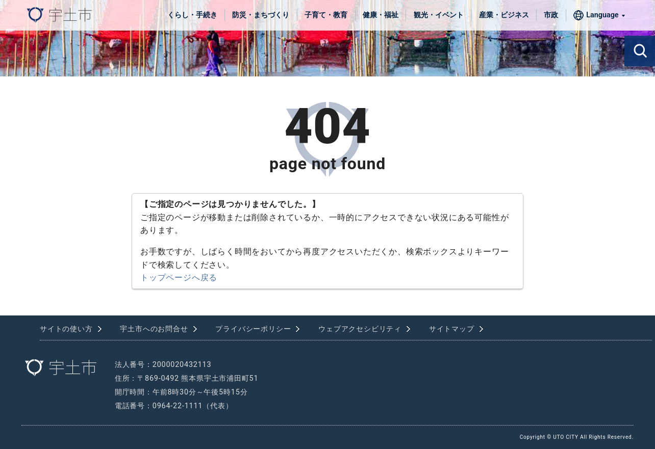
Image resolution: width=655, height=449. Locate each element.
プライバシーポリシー (253, 329)
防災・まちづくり (260, 15)
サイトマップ (451, 329)
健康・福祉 (380, 15)
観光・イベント (439, 15)
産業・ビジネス (504, 15)
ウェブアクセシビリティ (359, 329)
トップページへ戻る (178, 277)
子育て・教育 (326, 15)
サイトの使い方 (66, 329)
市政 (551, 15)
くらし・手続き (192, 15)
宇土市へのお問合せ (154, 329)
